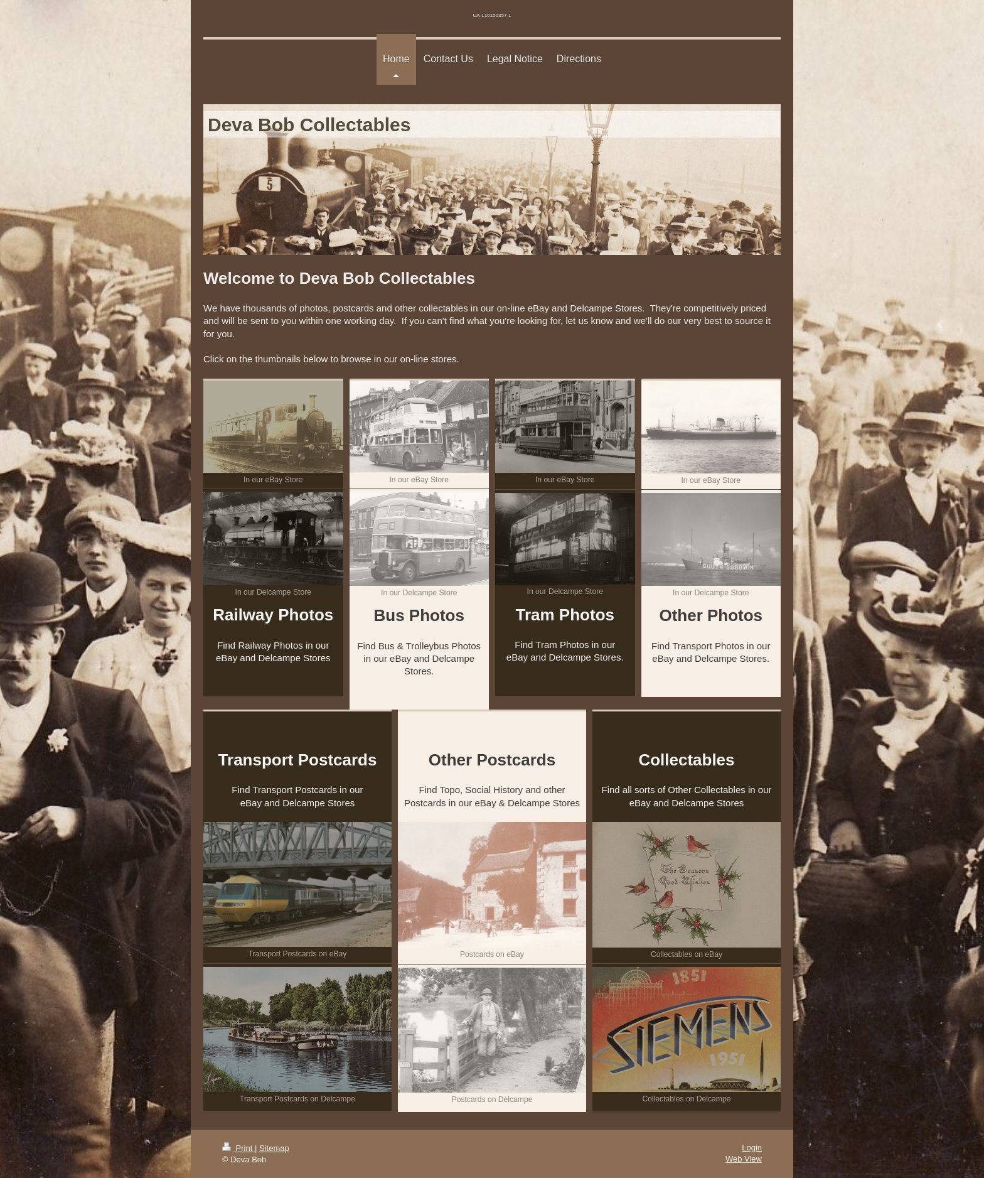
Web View (743, 1159)
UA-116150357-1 (492, 15)
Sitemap (274, 1148)
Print (238, 1148)
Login (752, 1147)
